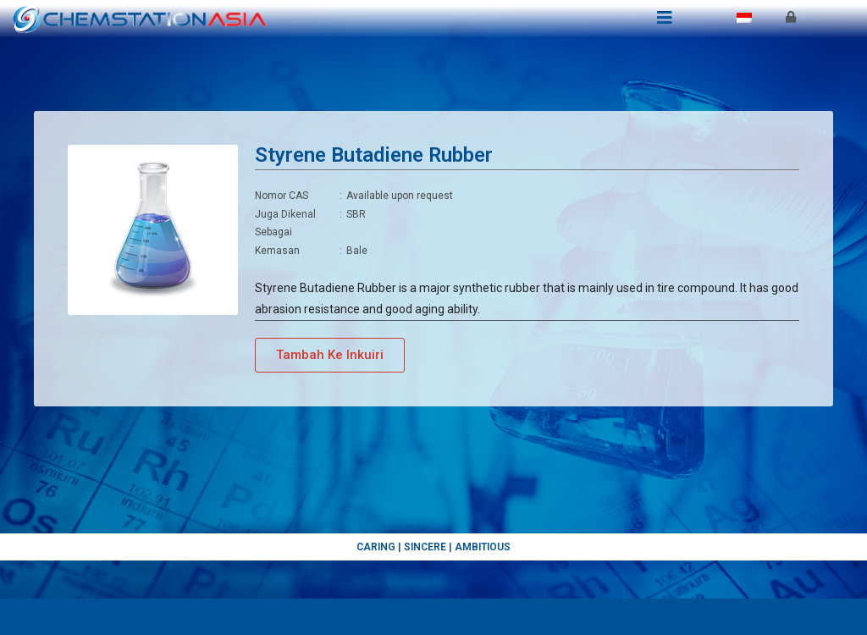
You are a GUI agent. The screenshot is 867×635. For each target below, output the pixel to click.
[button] (330, 391)
